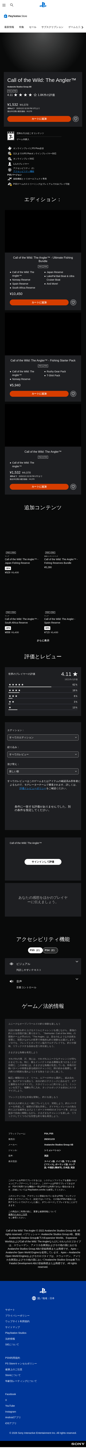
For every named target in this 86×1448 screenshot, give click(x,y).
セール (32, 27)
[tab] (35, 950)
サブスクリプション (52, 27)
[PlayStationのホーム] (43, 5)
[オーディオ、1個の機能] (43, 984)
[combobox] (43, 737)
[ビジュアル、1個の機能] (43, 966)
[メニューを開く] (4, 5)
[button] (23, 171)
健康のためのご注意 (17, 1214)
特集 (21, 27)
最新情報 (9, 27)
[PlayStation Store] (16, 16)
